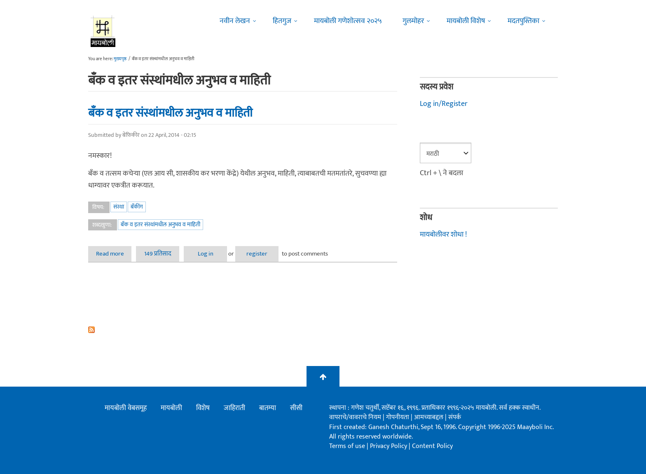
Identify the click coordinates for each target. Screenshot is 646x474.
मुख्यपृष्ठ (120, 59)
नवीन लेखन (235, 21)
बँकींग (137, 206)
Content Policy (432, 446)
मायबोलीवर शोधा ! (443, 234)
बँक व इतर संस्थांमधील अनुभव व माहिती (170, 113)
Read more (114, 254)
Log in (205, 254)
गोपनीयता (398, 417)
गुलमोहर (413, 21)
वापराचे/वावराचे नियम (355, 417)
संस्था (118, 206)
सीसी (296, 408)
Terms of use (347, 446)
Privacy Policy (389, 446)
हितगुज (282, 21)
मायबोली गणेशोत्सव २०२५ (348, 21)
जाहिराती (234, 408)
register (256, 254)
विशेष (203, 408)
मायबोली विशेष (466, 21)
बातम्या (267, 408)
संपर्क (454, 417)
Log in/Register (444, 104)
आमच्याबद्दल (429, 417)
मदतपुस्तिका (523, 21)
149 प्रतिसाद (157, 254)
